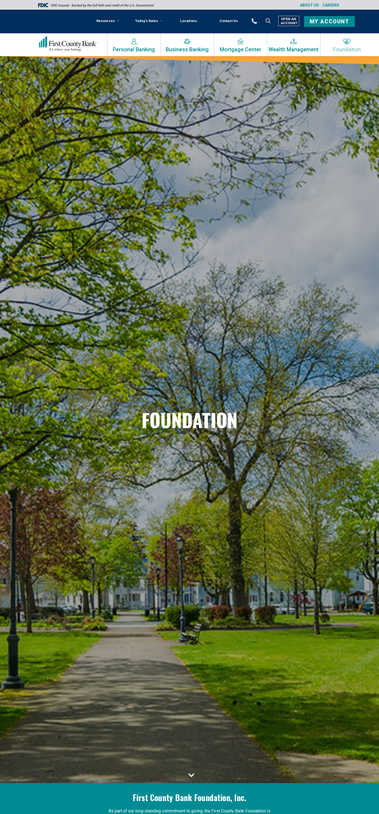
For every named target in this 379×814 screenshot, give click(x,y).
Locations (188, 21)
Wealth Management (294, 49)
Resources (107, 21)
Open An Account (289, 21)
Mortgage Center (240, 49)
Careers (331, 5)
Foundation (347, 49)
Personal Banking (134, 49)
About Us (309, 5)
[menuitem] (108, 23)
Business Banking (187, 49)
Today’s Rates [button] (148, 21)
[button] (262, 21)
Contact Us (228, 21)
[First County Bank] (68, 44)
